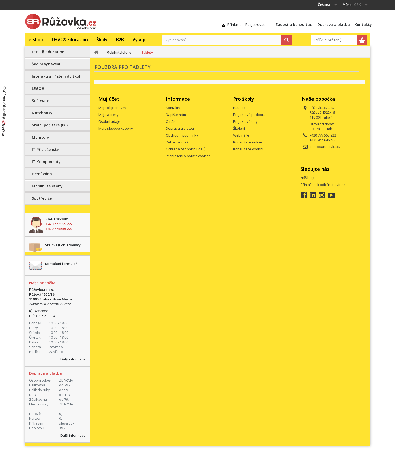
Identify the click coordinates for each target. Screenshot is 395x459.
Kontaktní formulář (61, 263)
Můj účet (108, 99)
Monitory (40, 137)
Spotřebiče (42, 198)
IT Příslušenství (46, 149)
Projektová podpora (249, 114)
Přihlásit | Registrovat (246, 24)
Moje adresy (108, 114)
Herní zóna (42, 173)
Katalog (239, 107)
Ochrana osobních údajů (186, 149)
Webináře (241, 135)
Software (40, 100)
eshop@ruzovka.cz (325, 146)
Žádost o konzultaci (294, 24)
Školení (239, 128)
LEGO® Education (70, 39)
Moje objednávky (112, 107)
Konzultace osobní (248, 149)
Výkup (139, 39)
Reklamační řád (178, 142)
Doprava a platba (333, 24)
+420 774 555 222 (59, 228)
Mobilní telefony (47, 186)
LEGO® (38, 88)
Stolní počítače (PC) (50, 125)
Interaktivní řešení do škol (56, 76)
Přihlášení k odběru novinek (323, 184)
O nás (170, 121)
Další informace (72, 359)
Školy (102, 39)
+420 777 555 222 (59, 223)
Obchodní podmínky (182, 135)
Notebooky (42, 112)
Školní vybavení (46, 64)
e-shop (36, 39)
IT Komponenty (46, 161)
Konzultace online (247, 142)
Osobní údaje (109, 121)
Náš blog (307, 177)
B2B (120, 39)
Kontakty (363, 24)
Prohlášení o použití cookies (188, 156)
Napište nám (176, 114)
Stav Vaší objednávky (63, 245)
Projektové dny (245, 121)
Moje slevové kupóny (115, 128)
